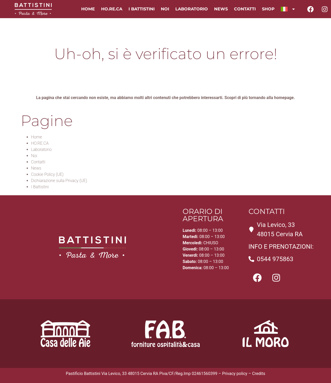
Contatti (245, 8)
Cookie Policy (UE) (47, 174)
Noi (165, 8)
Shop (268, 8)
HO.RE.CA (111, 8)
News (221, 8)
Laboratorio (191, 8)
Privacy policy (234, 373)
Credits (258, 373)
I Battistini (142, 8)
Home (88, 8)
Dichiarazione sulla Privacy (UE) (59, 180)
